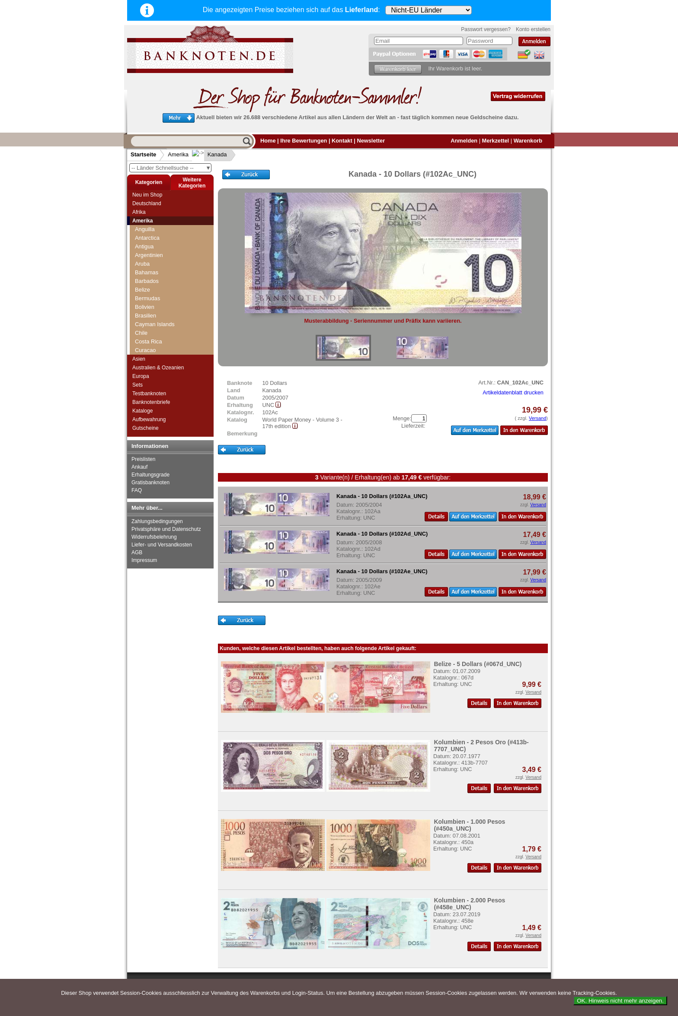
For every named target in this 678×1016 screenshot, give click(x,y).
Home (268, 140)
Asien (138, 359)
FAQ (136, 490)
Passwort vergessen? (486, 29)
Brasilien (145, 315)
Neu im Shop (147, 195)
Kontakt (342, 140)
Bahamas (146, 272)
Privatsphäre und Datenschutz (166, 529)
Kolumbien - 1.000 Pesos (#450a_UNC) (469, 825)
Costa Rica (148, 341)
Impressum (144, 560)
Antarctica (147, 238)
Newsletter (371, 140)
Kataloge (142, 411)
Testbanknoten (149, 394)
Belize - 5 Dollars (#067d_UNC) (477, 663)
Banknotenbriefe (151, 402)
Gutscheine (145, 428)
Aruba (142, 263)
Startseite (143, 154)
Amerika (178, 154)
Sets (137, 385)
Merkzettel (495, 140)
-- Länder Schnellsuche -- (171, 168)
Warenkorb (528, 140)
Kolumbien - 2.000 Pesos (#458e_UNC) (469, 904)
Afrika (139, 212)
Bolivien (144, 307)
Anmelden (464, 140)
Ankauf (139, 467)
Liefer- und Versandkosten (161, 545)
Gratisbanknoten (150, 482)
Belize (142, 289)
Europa (140, 376)
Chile (141, 333)
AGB (136, 552)
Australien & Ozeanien (158, 368)
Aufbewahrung (149, 419)
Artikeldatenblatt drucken (513, 392)
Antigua (144, 246)
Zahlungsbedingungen (157, 521)
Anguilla (145, 229)
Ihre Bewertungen (303, 140)
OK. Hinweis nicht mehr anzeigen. (620, 1000)
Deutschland (146, 203)
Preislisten (143, 459)
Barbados (147, 281)
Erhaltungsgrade (150, 475)
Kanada (210, 154)
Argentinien (149, 255)
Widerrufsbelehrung (154, 537)
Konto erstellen (533, 29)
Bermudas (147, 298)
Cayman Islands (155, 324)
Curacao (145, 350)
